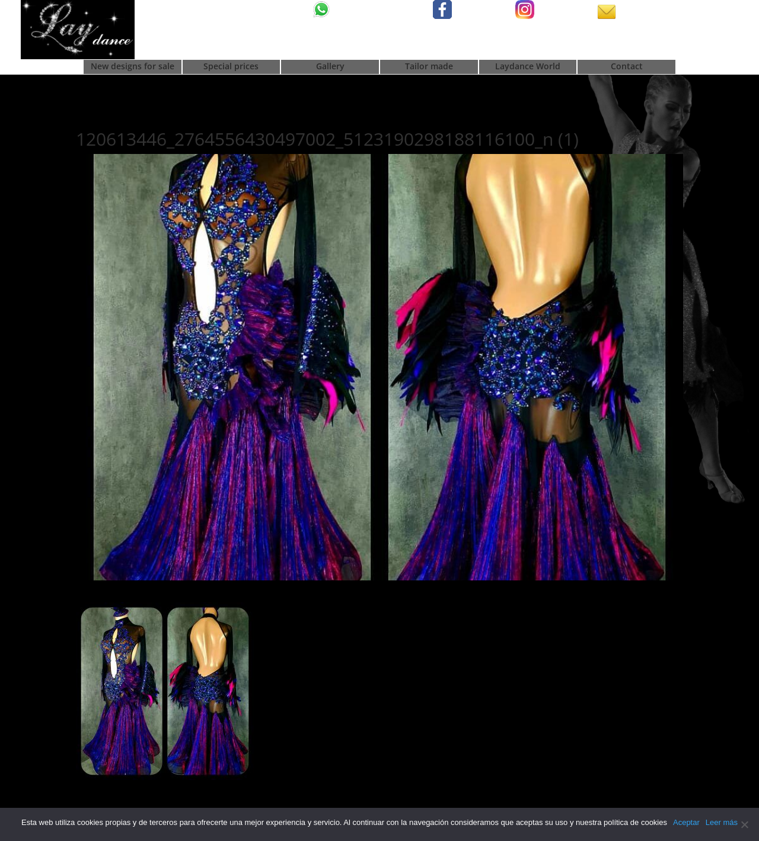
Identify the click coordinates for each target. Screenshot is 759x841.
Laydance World (527, 67)
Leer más (722, 822)
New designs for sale (132, 67)
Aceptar (686, 822)
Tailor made (429, 67)
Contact (627, 67)
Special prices (231, 67)
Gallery (330, 67)
